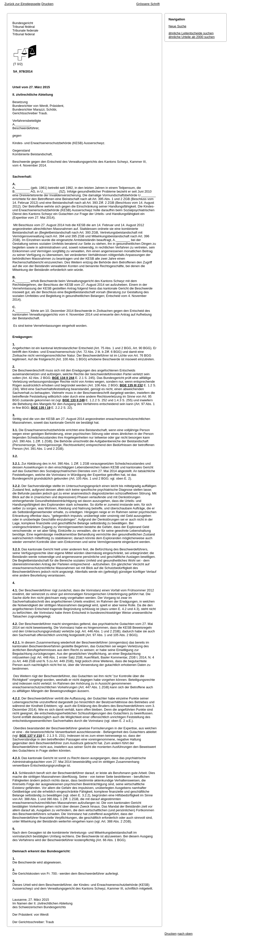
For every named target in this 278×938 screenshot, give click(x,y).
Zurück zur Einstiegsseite (22, 4)
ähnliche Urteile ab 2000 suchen (192, 37)
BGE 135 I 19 (40, 407)
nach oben (185, 934)
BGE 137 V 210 (30, 735)
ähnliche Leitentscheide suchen (191, 33)
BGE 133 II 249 (74, 400)
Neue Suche (177, 26)
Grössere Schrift (148, 4)
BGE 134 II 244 (63, 378)
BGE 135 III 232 (131, 385)
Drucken (47, 4)
